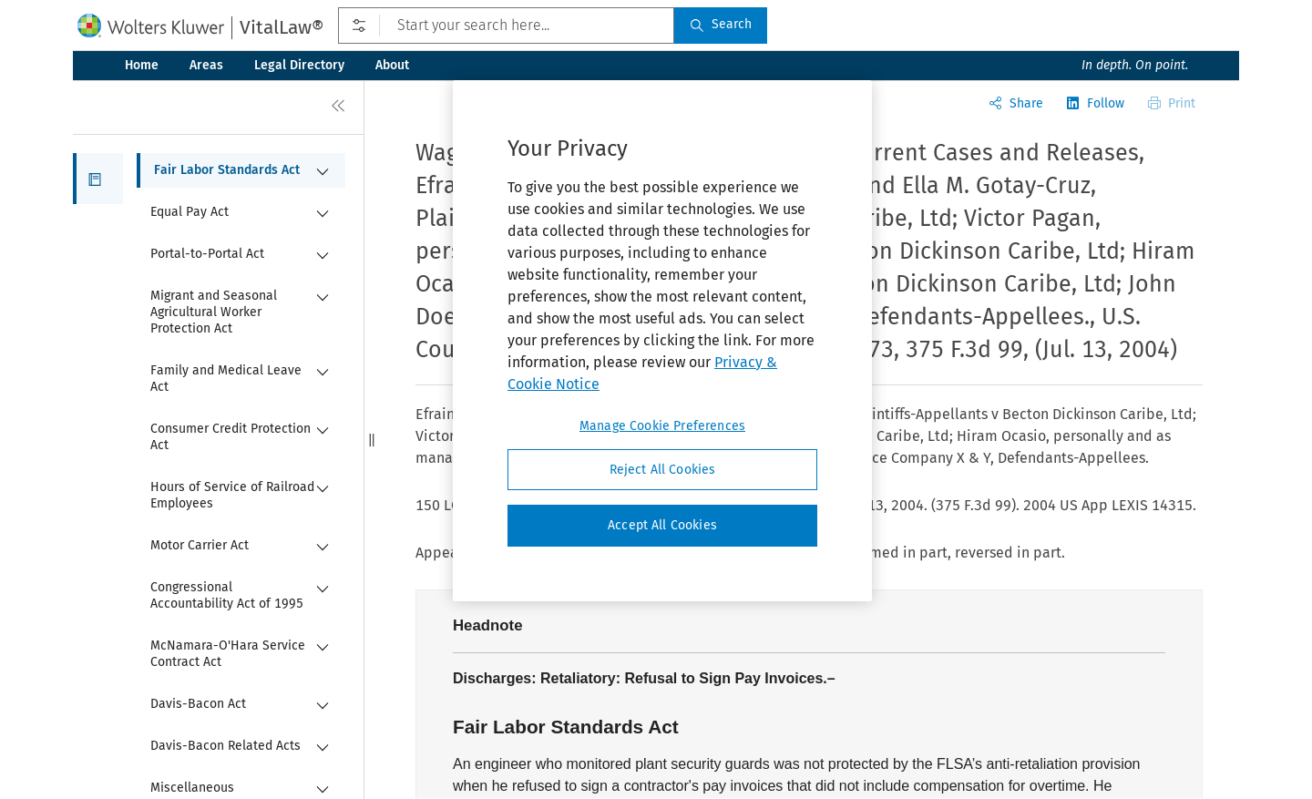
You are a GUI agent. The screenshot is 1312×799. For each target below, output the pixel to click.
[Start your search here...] (506, 25)
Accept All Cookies (662, 525)
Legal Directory (299, 65)
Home (142, 65)
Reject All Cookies (663, 469)
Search (721, 24)
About (392, 65)
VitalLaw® (281, 27)
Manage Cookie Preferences (662, 426)
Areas (206, 65)
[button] (98, 178)
